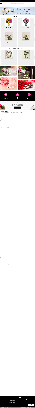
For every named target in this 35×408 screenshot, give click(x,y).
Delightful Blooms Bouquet (26, 27)
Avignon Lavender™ (9, 42)
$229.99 (9, 62)
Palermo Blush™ (26, 42)
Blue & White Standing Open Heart (26, 60)
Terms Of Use (21, 407)
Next (34, 25)
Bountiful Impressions (8, 27)
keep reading (20, 112)
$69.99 (26, 30)
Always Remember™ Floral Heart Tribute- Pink (9, 60)
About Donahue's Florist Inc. (4, 111)
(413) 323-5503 (3, 0)
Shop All (19, 16)
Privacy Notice (24, 407)
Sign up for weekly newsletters (17, 107)
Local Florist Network (29, 407)
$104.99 (9, 30)
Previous (1, 25)
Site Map (32, 407)
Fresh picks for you (17, 104)
